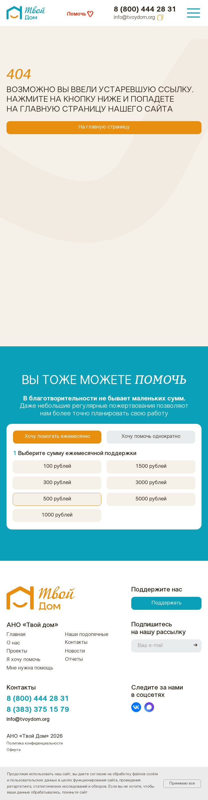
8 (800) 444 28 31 (145, 9)
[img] (193, 13)
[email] (160, 645)
